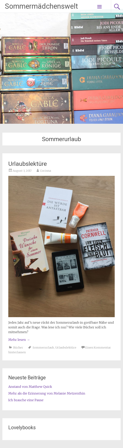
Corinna (45, 170)
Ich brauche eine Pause (26, 400)
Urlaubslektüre (27, 163)
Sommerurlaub (43, 347)
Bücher (18, 347)
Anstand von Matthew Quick (30, 387)
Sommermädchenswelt (41, 6)
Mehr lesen (19, 340)
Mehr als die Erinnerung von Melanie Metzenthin (46, 393)
